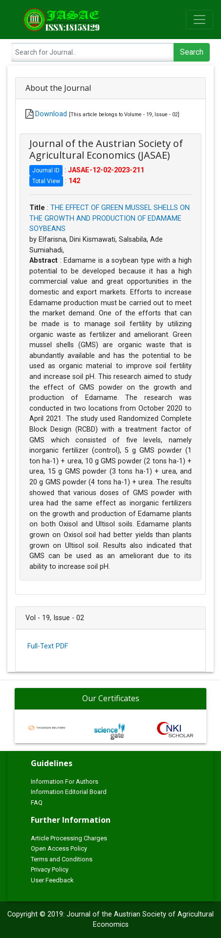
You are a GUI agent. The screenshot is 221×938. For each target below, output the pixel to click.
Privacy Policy (49, 869)
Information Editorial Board (69, 791)
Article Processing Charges (69, 838)
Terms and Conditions (61, 859)
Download (51, 114)
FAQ (37, 802)
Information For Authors (64, 781)
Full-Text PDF (47, 646)
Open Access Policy (59, 848)
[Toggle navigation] (199, 19)
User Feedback (52, 880)
